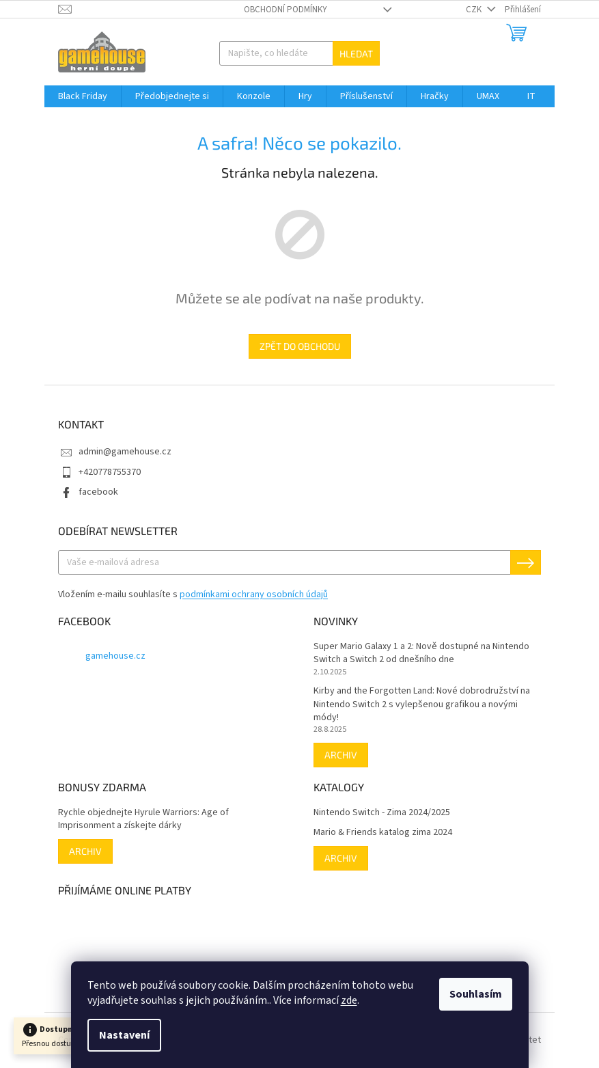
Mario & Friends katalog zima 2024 (383, 832)
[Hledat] (299, 53)
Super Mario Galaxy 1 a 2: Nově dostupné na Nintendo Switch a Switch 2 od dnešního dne (421, 653)
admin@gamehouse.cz (125, 451)
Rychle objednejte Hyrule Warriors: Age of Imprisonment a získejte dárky (143, 819)
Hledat (356, 53)
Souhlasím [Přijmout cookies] (475, 994)
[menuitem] (82, 96)
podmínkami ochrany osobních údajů (254, 594)
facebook (98, 492)
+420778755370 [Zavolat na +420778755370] (110, 472)
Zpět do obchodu (300, 346)
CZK (475, 9)
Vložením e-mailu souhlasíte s (193, 594)
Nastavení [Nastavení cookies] (124, 1035)
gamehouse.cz (115, 656)
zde (349, 1000)
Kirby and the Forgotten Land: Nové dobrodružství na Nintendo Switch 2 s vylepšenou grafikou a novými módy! (422, 704)
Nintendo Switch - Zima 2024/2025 (382, 812)
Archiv (340, 755)
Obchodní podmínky (285, 9)
